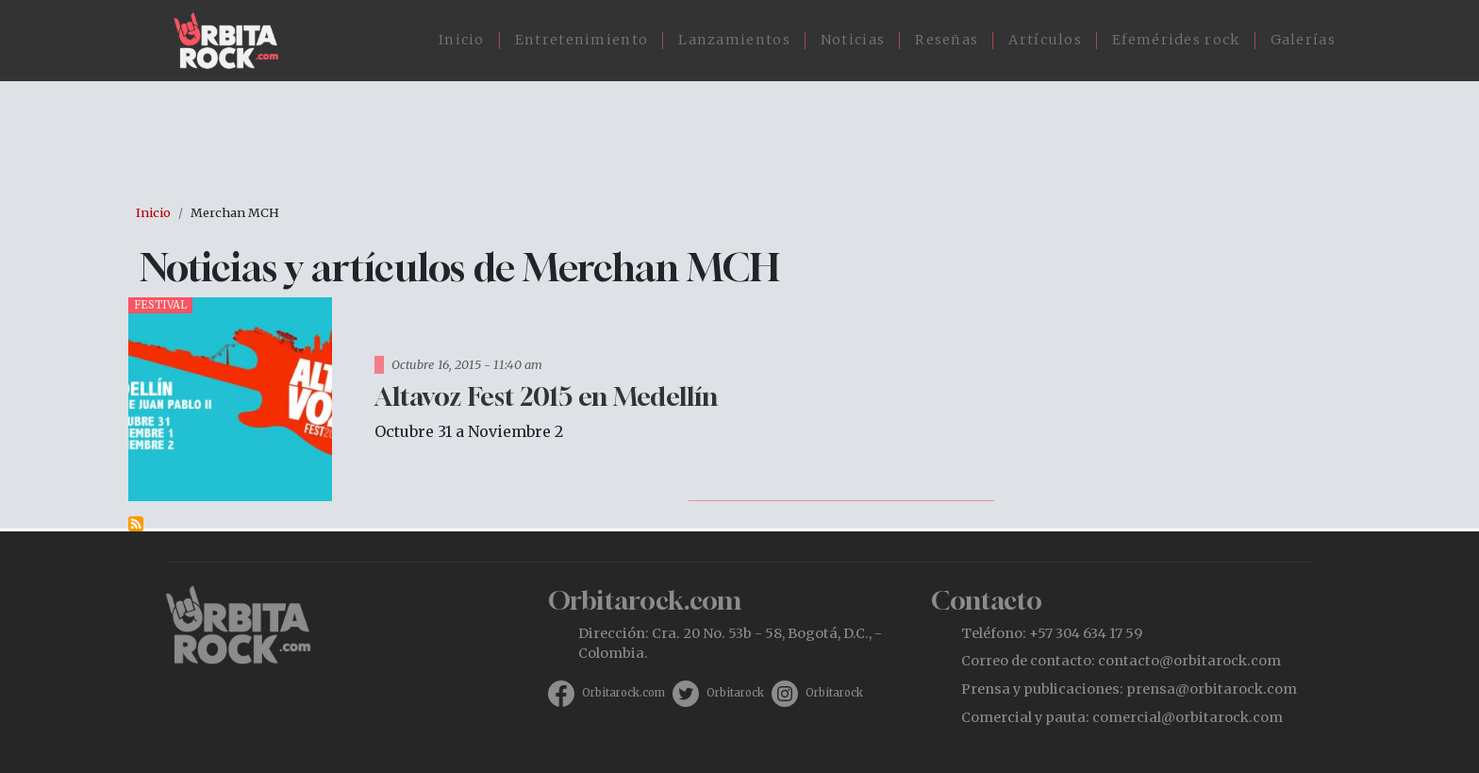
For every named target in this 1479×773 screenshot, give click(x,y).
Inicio (462, 39)
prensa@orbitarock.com (1211, 689)
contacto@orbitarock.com (1189, 660)
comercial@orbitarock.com (1187, 717)
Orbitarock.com (623, 692)
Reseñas (946, 39)
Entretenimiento (582, 39)
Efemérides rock (1176, 39)
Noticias (853, 39)
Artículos (1045, 39)
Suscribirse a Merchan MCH (135, 523)
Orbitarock (735, 692)
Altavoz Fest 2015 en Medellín (546, 396)
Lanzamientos (734, 39)
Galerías (1303, 39)
